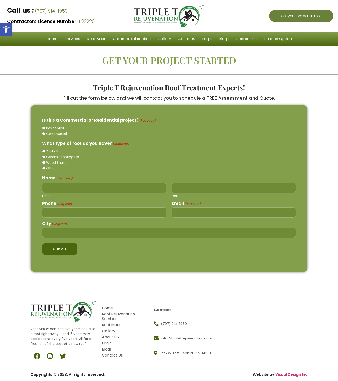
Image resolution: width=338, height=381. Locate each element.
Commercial (56, 133)
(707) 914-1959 (37, 11)
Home (52, 39)
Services (72, 39)
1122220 (51, 21)
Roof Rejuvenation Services (119, 314)
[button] (6, 29)
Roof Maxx (96, 39)
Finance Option (278, 39)
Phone (57, 202)
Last (175, 195)
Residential (55, 128)
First (45, 195)
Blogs (224, 39)
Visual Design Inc (291, 372)
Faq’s (207, 39)
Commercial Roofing (132, 39)
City (55, 222)
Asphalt (52, 151)
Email (186, 202)
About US (186, 39)
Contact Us (246, 39)
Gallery (164, 39)
